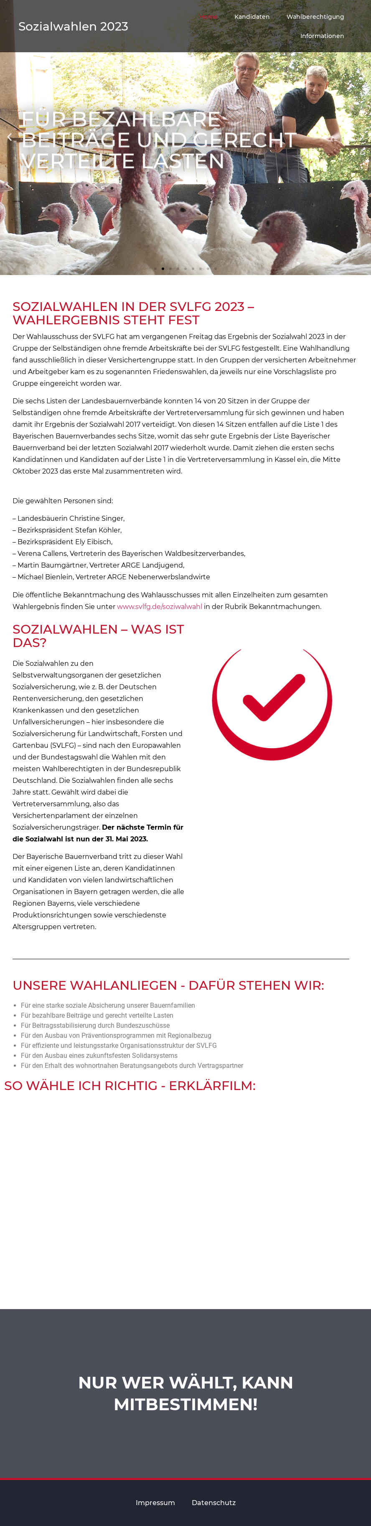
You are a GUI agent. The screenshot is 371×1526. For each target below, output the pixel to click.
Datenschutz (214, 1503)
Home (208, 16)
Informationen (322, 36)
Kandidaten (252, 16)
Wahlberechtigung (315, 16)
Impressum (155, 1503)
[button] (155, 268)
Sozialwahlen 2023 (73, 26)
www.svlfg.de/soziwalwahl (159, 607)
